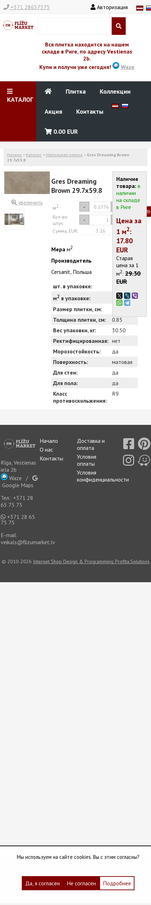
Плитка (76, 91)
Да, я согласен (42, 883)
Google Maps (19, 482)
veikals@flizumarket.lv (28, 542)
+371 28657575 (27, 7)
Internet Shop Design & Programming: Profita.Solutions (91, 561)
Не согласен (81, 883)
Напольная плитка (64, 154)
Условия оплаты (86, 460)
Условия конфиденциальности (103, 476)
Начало (14, 154)
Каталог (34, 154)
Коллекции (115, 91)
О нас (46, 449)
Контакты (89, 111)
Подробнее (117, 883)
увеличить (27, 202)
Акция (53, 111)
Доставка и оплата (91, 444)
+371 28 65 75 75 (17, 501)
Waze (123, 66)
